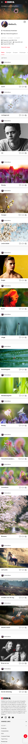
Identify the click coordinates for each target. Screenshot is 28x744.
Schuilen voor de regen (8, 597)
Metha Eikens (6, 62)
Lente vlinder (5, 243)
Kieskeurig (3, 728)
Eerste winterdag (6, 692)
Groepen (15, 52)
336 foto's (3, 37)
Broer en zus (5, 663)
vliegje (3, 337)
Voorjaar (3, 215)
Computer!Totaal (5, 736)
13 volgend (17, 37)
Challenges (22, 52)
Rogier (3, 280)
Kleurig (3, 185)
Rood (2, 308)
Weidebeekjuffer (6, 395)
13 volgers (10, 37)
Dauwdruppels (5, 369)
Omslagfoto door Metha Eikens (9, 6)
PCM (2, 733)
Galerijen (8, 52)
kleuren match (5, 627)
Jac (2, 153)
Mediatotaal (4, 741)
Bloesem (4, 536)
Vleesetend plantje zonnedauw (8, 459)
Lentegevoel (5, 115)
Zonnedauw (4, 487)
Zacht (3, 86)
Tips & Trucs (4, 739)
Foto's (2, 52)
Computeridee (5, 731)
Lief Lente (4, 570)
